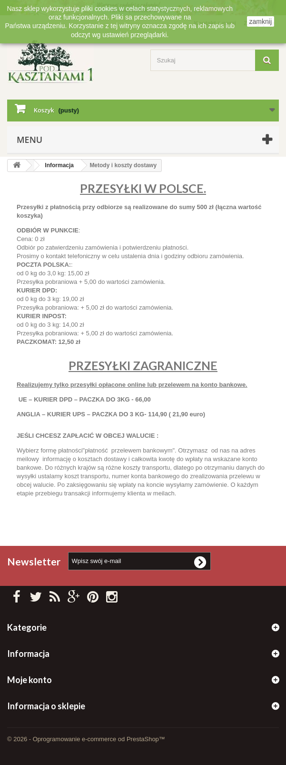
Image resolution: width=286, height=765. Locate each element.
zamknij (260, 21)
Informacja (59, 165)
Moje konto (29, 679)
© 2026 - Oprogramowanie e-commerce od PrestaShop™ (86, 739)
